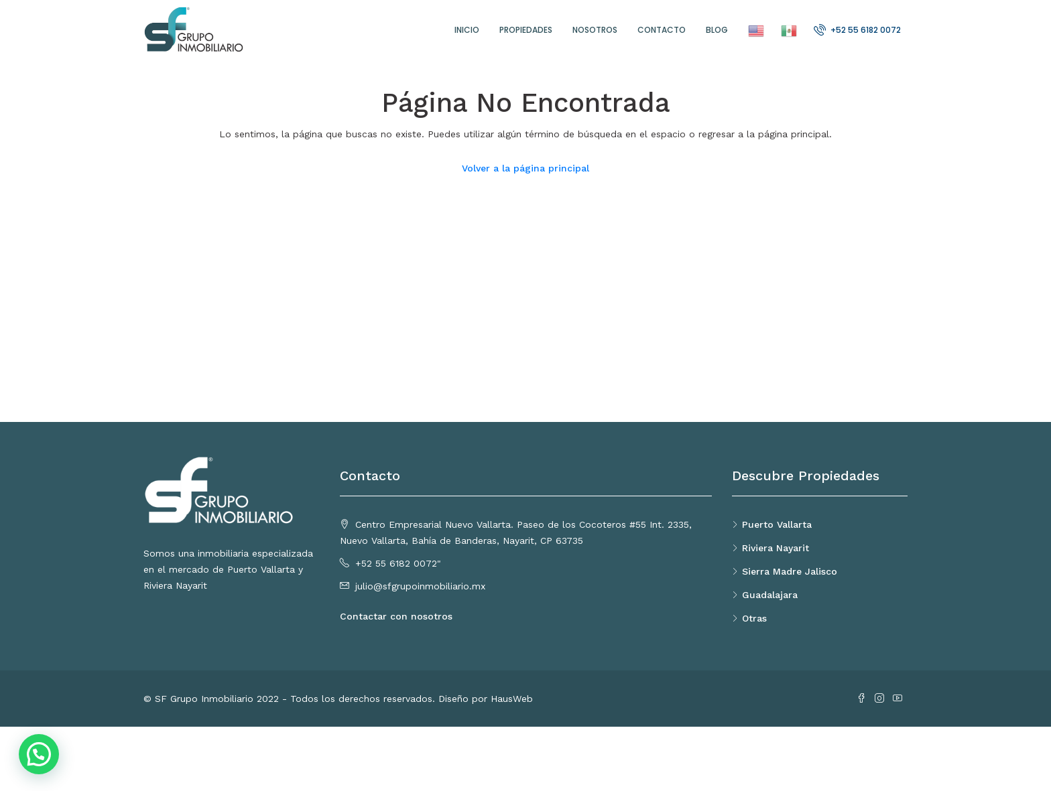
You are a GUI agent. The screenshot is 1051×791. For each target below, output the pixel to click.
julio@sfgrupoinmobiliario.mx (420, 586)
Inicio (466, 29)
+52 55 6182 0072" (398, 563)
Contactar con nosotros (396, 616)
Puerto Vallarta (777, 524)
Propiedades (525, 29)
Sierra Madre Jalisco (789, 571)
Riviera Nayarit (775, 548)
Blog (717, 29)
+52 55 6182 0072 (857, 29)
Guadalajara (770, 594)
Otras (754, 618)
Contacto (661, 29)
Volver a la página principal (525, 168)
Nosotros (594, 29)
